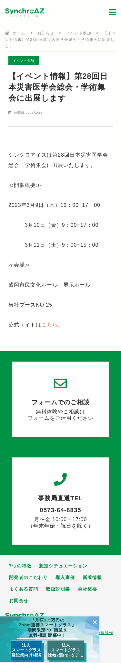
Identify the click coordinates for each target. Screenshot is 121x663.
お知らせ (45, 33)
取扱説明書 (58, 589)
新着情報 (92, 577)
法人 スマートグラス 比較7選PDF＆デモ (65, 650)
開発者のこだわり (28, 577)
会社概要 (87, 589)
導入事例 (65, 577)
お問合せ (18, 600)
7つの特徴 (20, 565)
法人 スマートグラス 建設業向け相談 (26, 650)
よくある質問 (23, 589)
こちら (49, 324)
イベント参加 (78, 33)
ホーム (19, 33)
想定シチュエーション (63, 565)
